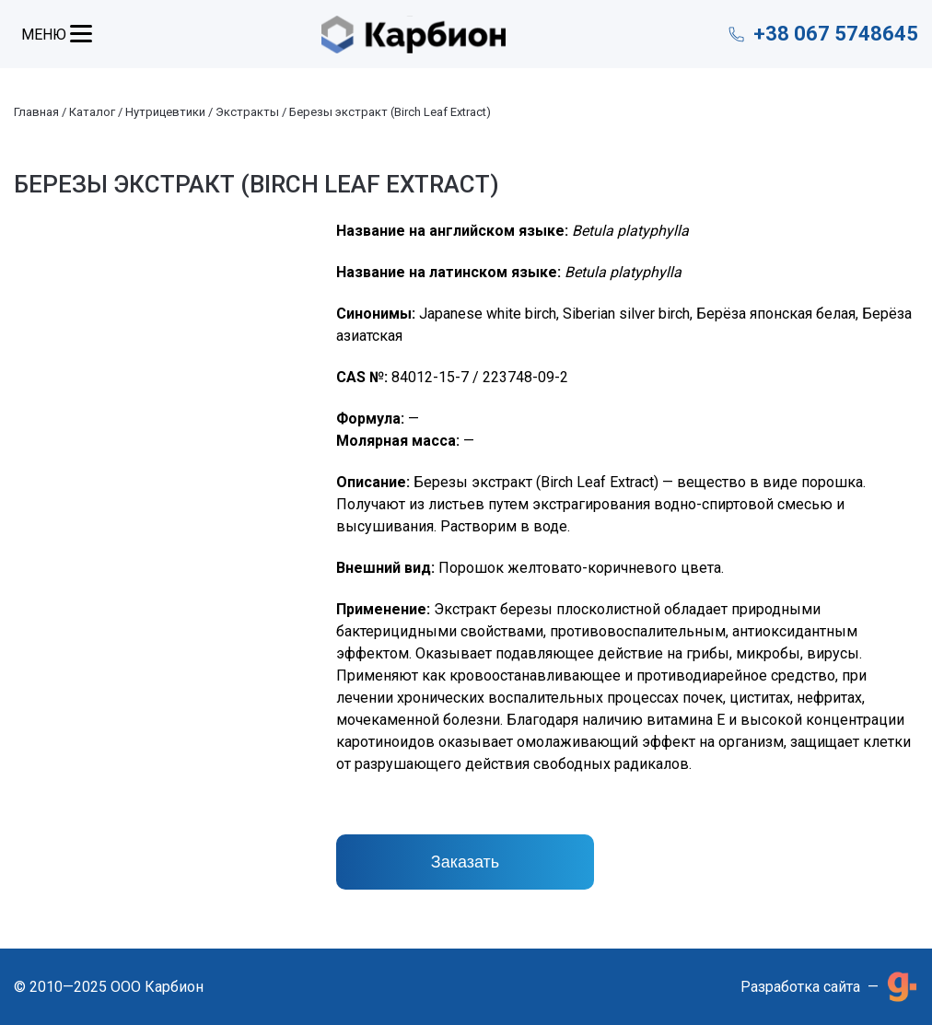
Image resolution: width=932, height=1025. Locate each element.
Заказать (465, 862)
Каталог (92, 112)
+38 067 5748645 (835, 33)
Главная (36, 112)
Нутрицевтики (165, 112)
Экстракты (247, 112)
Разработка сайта (800, 987)
